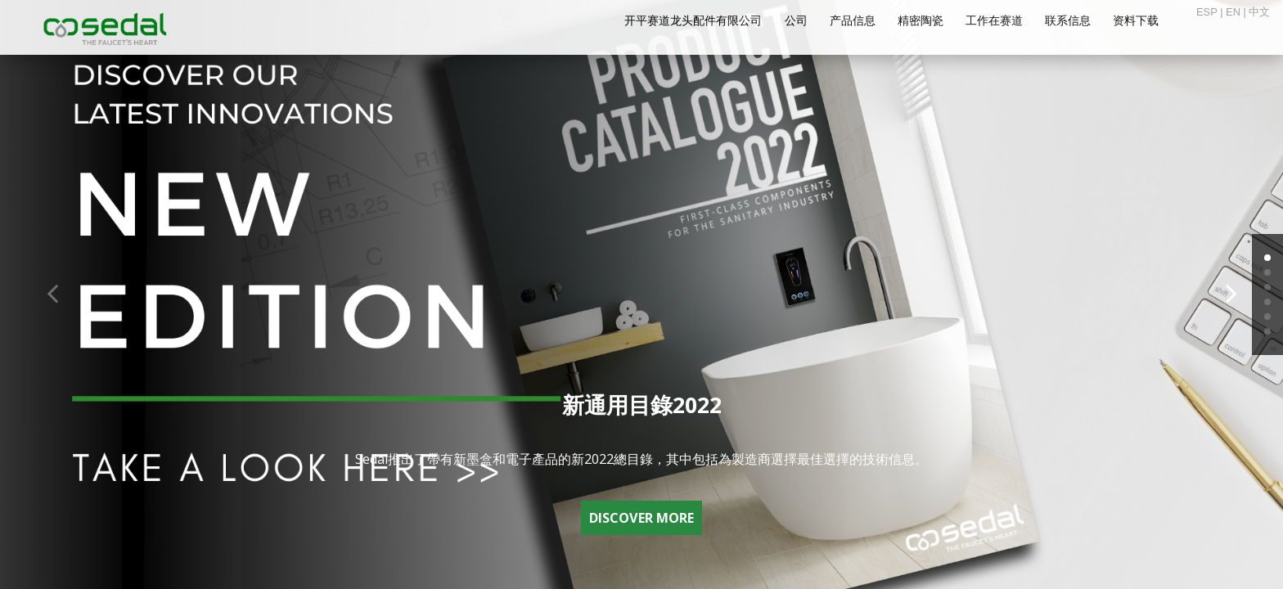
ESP (1207, 12)
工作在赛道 (994, 21)
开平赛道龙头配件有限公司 (693, 21)
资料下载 (1136, 21)
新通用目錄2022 (642, 404)
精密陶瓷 (920, 21)
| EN (1229, 12)
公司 (796, 21)
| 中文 (1255, 12)
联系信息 (1068, 21)
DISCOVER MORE (641, 518)
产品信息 (853, 21)
